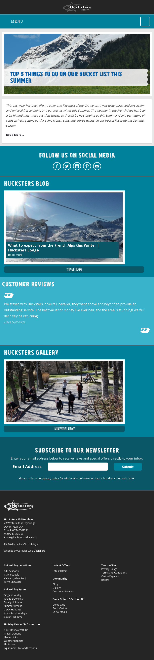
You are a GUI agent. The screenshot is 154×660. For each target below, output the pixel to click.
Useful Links (10, 637)
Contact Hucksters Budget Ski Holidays (97, 166)
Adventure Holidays (15, 613)
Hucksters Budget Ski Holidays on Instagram (77, 166)
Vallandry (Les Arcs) (15, 578)
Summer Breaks (13, 606)
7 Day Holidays (12, 609)
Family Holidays (13, 602)
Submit (128, 467)
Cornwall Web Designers (31, 550)
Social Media (60, 612)
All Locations (11, 571)
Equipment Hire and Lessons (20, 648)
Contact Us (59, 604)
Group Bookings (13, 598)
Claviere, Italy (11, 574)
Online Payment (110, 576)
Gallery (57, 588)
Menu (17, 21)
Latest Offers (60, 571)
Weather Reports (13, 641)
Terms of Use (109, 565)
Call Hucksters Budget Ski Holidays (145, 21)
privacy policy (50, 478)
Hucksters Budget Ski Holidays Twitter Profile (67, 166)
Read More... (15, 134)
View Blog (74, 269)
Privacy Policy (109, 569)
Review (105, 580)
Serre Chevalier (12, 582)
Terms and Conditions (114, 572)
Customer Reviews (63, 591)
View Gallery (64, 428)
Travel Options (12, 633)
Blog (55, 584)
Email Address (27, 466)
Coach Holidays (13, 616)
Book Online (60, 608)
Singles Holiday (12, 595)
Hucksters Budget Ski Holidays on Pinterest (87, 166)
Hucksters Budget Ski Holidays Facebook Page (57, 166)
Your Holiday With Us (16, 630)
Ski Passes (9, 644)
